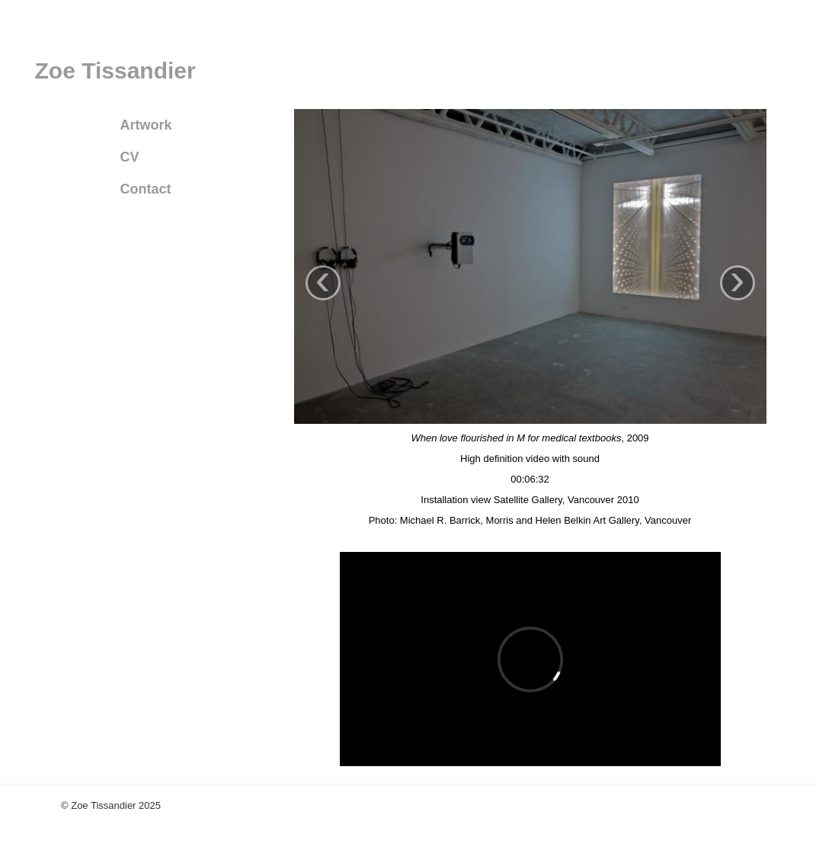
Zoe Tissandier (115, 70)
